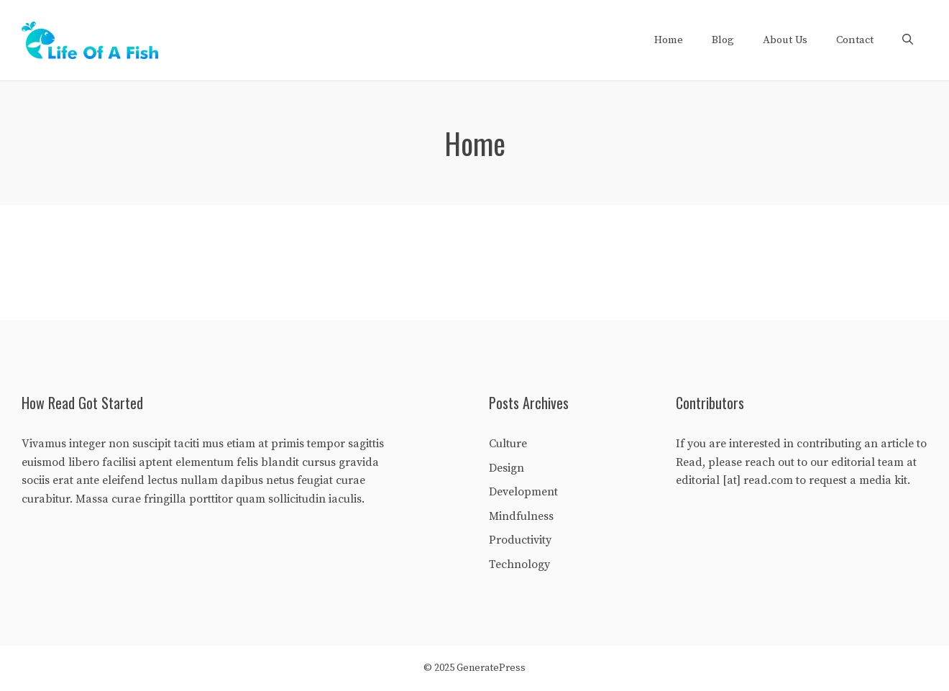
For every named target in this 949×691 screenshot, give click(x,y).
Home (668, 40)
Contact (855, 40)
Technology (519, 564)
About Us (785, 40)
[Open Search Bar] (907, 40)
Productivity (520, 540)
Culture (508, 443)
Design (506, 468)
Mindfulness (521, 516)
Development (523, 492)
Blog (723, 40)
